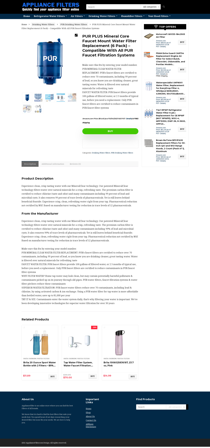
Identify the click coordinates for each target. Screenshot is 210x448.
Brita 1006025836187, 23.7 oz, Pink (118, 365)
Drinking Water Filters (102, 16)
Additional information (55, 164)
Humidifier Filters (131, 16)
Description (31, 164)
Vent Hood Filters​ (158, 16)
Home (26, 16)
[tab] (31, 164)
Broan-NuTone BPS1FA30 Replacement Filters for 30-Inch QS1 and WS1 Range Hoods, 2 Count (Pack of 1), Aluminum (170, 146)
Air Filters (77, 16)
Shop (88, 413)
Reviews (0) (78, 164)
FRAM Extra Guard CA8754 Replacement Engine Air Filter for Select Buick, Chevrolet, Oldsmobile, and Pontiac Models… (170, 59)
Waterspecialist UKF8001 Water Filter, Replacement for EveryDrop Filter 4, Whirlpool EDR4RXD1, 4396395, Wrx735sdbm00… (170, 88)
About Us (90, 417)
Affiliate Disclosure (91, 426)
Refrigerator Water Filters (49, 16)
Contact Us (91, 421)
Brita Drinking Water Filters (36, 360)
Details (129, 119)
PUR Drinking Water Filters (73, 24)
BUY (98, 131)
